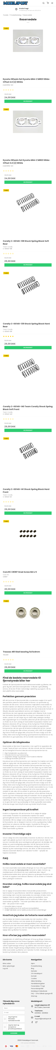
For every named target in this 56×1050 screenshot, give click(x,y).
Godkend (13, 1033)
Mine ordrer (7, 963)
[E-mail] (14, 1012)
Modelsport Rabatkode (39, 991)
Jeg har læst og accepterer (15, 1027)
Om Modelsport (36, 973)
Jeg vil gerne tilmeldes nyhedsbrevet (14, 1018)
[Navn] (14, 1008)
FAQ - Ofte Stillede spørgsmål (41, 994)
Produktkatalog (36, 966)
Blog (32, 968)
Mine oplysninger (9, 966)
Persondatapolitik (37, 988)
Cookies (34, 978)
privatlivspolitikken (15, 1029)
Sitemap (34, 996)
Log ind (5, 968)
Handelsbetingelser (38, 983)
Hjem (33, 963)
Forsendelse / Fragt (38, 986)
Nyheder (34, 971)
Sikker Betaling (36, 981)
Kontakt (34, 976)
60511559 (38, 1013)
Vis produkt (28, 101)
